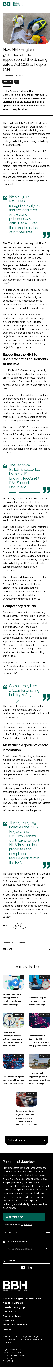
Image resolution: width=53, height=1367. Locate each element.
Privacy (7, 1329)
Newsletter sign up (14, 1307)
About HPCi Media (13, 1303)
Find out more (10, 1232)
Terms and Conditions (15, 1324)
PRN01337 (22, 427)
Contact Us (9, 1311)
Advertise (8, 1320)
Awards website (12, 1316)
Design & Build (7, 81)
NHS (16, 81)
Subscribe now (16, 1140)
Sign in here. (26, 1225)
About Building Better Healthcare (22, 1298)
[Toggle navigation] (49, 4)
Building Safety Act (17, 123)
